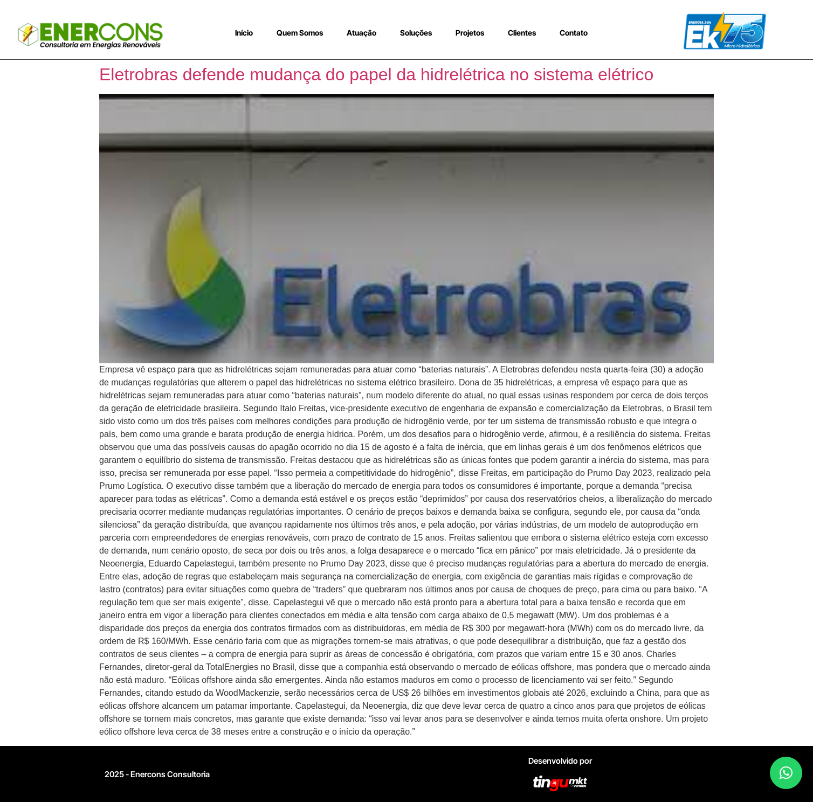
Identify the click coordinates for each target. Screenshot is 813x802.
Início (244, 32)
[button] (786, 773)
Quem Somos (300, 32)
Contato (574, 32)
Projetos (470, 32)
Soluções (416, 32)
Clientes (522, 32)
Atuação (361, 32)
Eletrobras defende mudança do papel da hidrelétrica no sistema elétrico (376, 74)
